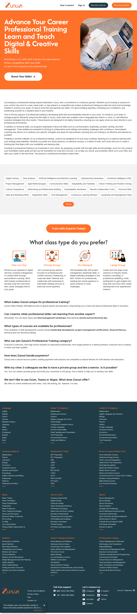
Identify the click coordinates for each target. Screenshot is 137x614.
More (68, 204)
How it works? (67, 5)
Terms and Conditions (36, 592)
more (4, 444)
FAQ (29, 598)
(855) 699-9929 (67, 596)
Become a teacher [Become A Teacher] (121, 5)
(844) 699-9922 (67, 592)
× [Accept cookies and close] (44, 605)
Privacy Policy (33, 595)
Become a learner (98, 5)
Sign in (82, 5)
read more (38, 610)
